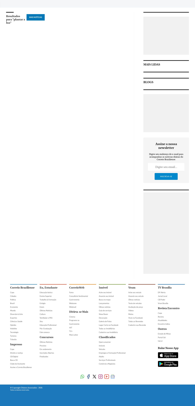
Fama (71, 292)
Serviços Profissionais (107, 360)
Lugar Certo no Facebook (108, 325)
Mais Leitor (73, 335)
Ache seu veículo (134, 292)
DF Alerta (161, 292)
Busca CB (13, 360)
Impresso (16, 344)
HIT (70, 328)
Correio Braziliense (22, 287)
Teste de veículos (135, 303)
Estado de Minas (164, 334)
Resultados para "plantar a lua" (15, 19)
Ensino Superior (46, 296)
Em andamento (45, 349)
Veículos (102, 349)
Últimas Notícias (46, 310)
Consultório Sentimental (78, 296)
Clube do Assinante (17, 364)
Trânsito (13, 339)
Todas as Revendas (135, 321)
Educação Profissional (48, 325)
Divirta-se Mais (78, 311)
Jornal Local (162, 296)
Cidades (13, 296)
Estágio (43, 303)
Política (13, 300)
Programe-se (74, 320)
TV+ (71, 331)
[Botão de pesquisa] (23, 3)
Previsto (43, 346)
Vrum (131, 287)
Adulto (101, 356)
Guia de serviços (105, 310)
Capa (12, 292)
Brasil (12, 303)
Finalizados (44, 356)
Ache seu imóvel (105, 292)
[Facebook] (162, 5)
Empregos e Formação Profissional (112, 353)
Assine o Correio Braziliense (21, 367)
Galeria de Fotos (105, 321)
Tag (72, 4)
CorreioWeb (76, 287)
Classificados (107, 337)
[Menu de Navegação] (15, 3)
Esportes (13, 318)
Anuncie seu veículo (136, 296)
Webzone (73, 303)
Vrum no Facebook (135, 318)
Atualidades (162, 320)
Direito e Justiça (16, 353)
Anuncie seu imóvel (106, 296)
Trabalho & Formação (48, 300)
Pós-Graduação (46, 328)
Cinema (72, 317)
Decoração (103, 318)
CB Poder (161, 300)
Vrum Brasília (163, 303)
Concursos (46, 337)
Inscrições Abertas (47, 353)
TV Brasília (165, 287)
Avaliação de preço (135, 307)
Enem (42, 307)
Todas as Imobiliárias (107, 328)
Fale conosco (45, 332)
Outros (162, 328)
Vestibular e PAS (46, 318)
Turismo (13, 336)
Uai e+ (160, 341)
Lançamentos (104, 303)
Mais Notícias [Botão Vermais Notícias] (35, 17)
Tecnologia (14, 332)
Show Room (103, 314)
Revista (161, 317)
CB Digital (14, 356)
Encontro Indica (164, 324)
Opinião (13, 325)
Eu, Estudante (48, 287)
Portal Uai (162, 337)
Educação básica (46, 292)
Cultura (43, 314)
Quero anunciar (105, 342)
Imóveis (102, 346)
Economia (14, 307)
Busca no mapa (104, 300)
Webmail (72, 307)
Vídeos (131, 310)
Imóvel (103, 287)
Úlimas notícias (104, 307)
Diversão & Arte (16, 314)
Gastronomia (74, 300)
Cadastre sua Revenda (137, 325)
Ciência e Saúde (16, 321)
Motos (130, 314)
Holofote (13, 328)
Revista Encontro (169, 308)
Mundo (13, 310)
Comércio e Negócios (107, 364)
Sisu (41, 321)
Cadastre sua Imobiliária (108, 332)
